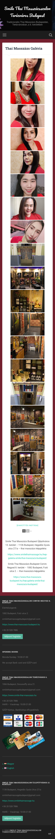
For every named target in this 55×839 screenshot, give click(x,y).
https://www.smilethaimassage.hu (18, 800)
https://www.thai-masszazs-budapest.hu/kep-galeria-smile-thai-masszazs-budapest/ (27, 581)
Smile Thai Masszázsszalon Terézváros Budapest (27, 12)
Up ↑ (50, 834)
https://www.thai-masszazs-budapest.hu (21, 624)
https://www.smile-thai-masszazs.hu (19, 695)
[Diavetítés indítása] (27, 525)
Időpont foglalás (12, 636)
